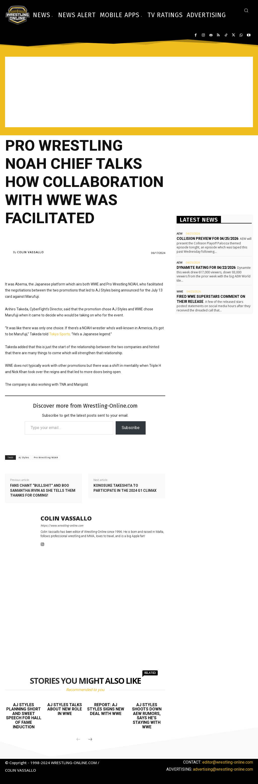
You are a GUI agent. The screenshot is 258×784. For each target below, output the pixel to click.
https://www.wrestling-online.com (62, 525)
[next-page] (90, 739)
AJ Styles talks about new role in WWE (64, 709)
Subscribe (131, 427)
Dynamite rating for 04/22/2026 (206, 268)
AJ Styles (24, 457)
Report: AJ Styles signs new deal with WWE (105, 709)
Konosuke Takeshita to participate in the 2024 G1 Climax (124, 488)
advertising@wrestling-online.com (223, 769)
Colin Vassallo (30, 252)
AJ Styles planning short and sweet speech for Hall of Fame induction (23, 715)
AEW (179, 233)
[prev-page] (78, 739)
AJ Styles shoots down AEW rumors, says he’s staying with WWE (147, 715)
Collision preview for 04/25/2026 (207, 239)
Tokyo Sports (59, 334)
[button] (246, 10)
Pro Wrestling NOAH (46, 457)
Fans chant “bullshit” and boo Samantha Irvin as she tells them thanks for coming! (42, 490)
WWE (180, 291)
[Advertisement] (129, 92)
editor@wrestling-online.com (227, 762)
